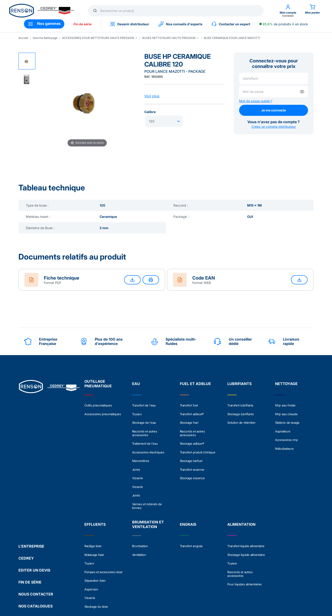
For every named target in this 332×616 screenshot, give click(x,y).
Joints (136, 451)
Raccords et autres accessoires (144, 425)
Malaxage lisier (94, 523)
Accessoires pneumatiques (102, 411)
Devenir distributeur (129, 24)
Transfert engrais (191, 517)
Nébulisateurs (284, 435)
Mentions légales (30, 591)
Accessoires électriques (148, 439)
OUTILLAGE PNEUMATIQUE (98, 383)
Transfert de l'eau (144, 405)
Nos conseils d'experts (180, 23)
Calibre (150, 112)
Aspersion (91, 547)
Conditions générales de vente (117, 591)
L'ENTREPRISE (31, 498)
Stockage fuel (189, 417)
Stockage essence (192, 457)
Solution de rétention (241, 417)
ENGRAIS (188, 495)
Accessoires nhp (286, 429)
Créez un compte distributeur (274, 126)
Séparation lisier (95, 541)
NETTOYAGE (286, 383)
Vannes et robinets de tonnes (147, 476)
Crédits (152, 591)
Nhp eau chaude (286, 411)
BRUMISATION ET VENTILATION (148, 495)
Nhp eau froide (285, 405)
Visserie (137, 457)
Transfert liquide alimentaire (245, 517)
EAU (136, 383)
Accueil (23, 38)
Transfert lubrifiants (240, 405)
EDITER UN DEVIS (34, 522)
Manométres (140, 445)
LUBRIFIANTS (239, 383)
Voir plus (151, 96)
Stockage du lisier (96, 559)
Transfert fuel (189, 405)
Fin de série (83, 24)
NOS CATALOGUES (35, 558)
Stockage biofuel (191, 445)
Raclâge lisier (93, 517)
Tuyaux (137, 411)
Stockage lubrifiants (240, 411)
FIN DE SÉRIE (30, 534)
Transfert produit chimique (197, 439)
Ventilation (139, 523)
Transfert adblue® (192, 411)
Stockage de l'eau (144, 417)
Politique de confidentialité (69, 591)
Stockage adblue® (192, 433)
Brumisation (140, 517)
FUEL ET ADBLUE (195, 383)
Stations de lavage (287, 417)
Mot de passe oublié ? (255, 101)
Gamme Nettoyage (45, 38)
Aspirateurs (282, 423)
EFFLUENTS (95, 495)
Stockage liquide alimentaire (246, 523)
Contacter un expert (231, 24)
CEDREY (26, 510)
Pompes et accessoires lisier (103, 535)
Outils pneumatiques (98, 405)
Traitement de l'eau (145, 433)
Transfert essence (192, 451)
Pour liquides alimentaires (244, 544)
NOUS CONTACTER (35, 546)
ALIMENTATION (241, 495)
